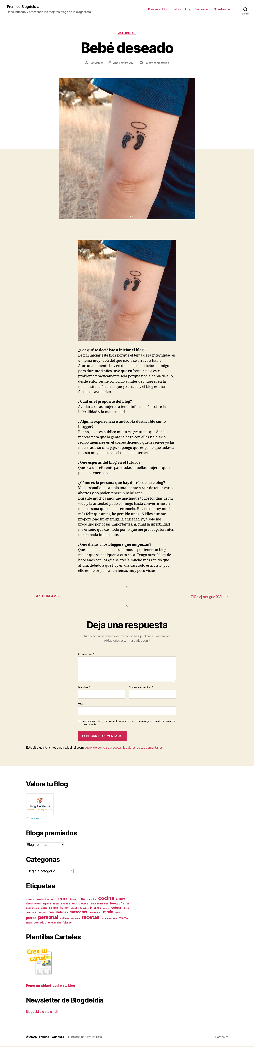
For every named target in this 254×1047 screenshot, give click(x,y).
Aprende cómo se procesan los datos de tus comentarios (124, 748)
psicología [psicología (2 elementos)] (75, 919)
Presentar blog (158, 9)
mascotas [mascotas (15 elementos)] (78, 912)
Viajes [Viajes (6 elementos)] (67, 923)
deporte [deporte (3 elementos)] (46, 904)
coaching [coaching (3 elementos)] (92, 900)
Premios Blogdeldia (24, 7)
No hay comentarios (157, 63)
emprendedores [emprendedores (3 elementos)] (99, 904)
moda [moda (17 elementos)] (108, 912)
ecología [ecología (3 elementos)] (65, 904)
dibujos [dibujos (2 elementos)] (56, 904)
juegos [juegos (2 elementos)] (106, 909)
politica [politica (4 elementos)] (64, 918)
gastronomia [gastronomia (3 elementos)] (32, 908)
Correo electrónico (141, 688)
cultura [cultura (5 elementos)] (120, 899)
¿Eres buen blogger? (34, 819)
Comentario (86, 654)
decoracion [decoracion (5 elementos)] (33, 904)
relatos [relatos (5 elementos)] (123, 918)
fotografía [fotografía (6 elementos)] (117, 904)
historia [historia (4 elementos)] (53, 908)
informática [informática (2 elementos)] (83, 909)
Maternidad (127, 33)
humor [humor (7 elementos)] (64, 908)
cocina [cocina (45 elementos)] (106, 899)
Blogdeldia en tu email (44, 1012)
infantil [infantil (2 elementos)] (74, 909)
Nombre (84, 688)
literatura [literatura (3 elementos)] (31, 913)
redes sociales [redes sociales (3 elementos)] (109, 919)
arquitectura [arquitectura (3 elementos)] (42, 900)
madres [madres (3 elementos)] (42, 913)
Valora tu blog (181, 9)
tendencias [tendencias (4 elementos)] (54, 923)
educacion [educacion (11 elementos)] (80, 904)
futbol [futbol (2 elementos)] (128, 904)
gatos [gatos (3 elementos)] (44, 908)
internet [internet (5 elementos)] (95, 908)
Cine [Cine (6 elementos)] (81, 899)
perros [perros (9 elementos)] (31, 918)
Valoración (202, 9)
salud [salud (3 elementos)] (29, 923)
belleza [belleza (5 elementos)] (62, 899)
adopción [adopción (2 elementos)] (30, 900)
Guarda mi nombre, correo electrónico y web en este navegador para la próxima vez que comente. (128, 723)
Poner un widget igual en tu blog (53, 986)
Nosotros (220, 9)
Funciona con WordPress (87, 1037)
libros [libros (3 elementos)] (126, 908)
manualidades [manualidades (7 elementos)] (58, 913)
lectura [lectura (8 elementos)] (116, 908)
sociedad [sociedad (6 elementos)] (40, 923)
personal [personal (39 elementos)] (48, 918)
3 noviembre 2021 (123, 63)
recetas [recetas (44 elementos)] (91, 918)
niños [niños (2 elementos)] (117, 913)
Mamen (98, 63)
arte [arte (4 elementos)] (53, 899)
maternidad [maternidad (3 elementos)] (95, 913)
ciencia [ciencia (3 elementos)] (73, 900)
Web (81, 704)
